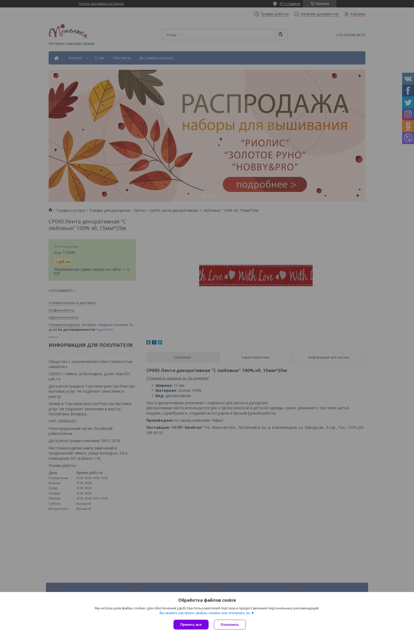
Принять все (191, 625)
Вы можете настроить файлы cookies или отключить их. (205, 613)
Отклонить (230, 625)
